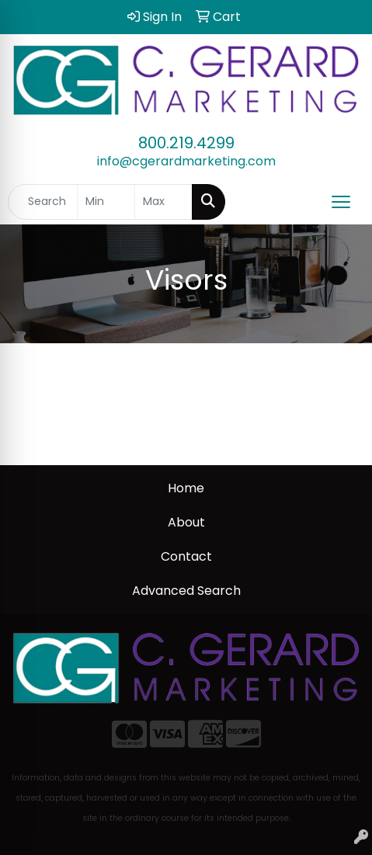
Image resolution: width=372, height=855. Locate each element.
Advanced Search (186, 591)
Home (186, 488)
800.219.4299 (186, 143)
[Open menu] (340, 201)
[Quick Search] (43, 202)
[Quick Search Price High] (163, 202)
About (186, 522)
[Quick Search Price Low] (106, 202)
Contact (186, 556)
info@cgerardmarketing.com (186, 161)
